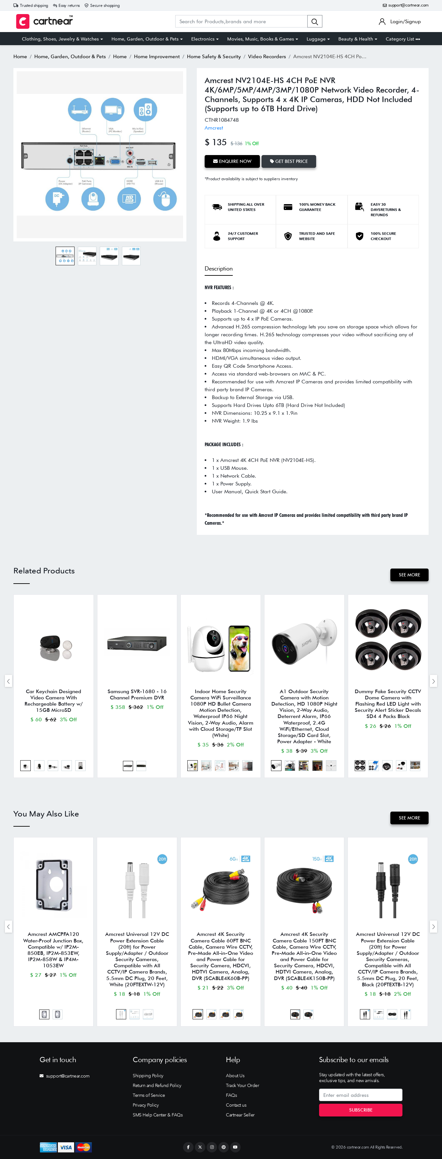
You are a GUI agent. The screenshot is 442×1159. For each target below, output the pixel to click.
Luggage (316, 39)
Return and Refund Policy (157, 1085)
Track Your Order (242, 1085)
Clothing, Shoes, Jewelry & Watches (60, 39)
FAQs (231, 1095)
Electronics (202, 39)
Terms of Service (149, 1095)
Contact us (236, 1105)
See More (409, 574)
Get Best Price (289, 161)
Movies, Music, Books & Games (260, 39)
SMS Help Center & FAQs (157, 1115)
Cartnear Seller (240, 1115)
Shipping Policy (148, 1076)
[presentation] (8, 681)
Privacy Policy (146, 1105)
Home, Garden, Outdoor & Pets (144, 39)
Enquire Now (232, 161)
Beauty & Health (355, 39)
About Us (235, 1076)
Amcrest (214, 128)
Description (219, 268)
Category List (403, 39)
